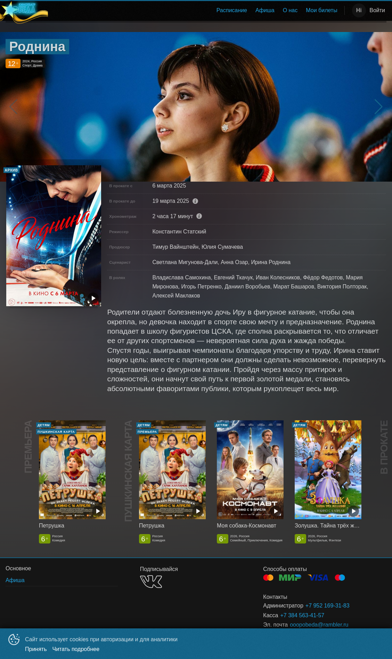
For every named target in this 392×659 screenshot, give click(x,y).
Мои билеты (321, 10)
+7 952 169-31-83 (327, 606)
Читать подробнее (76, 649)
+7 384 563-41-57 (302, 615)
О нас (290, 10)
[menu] (195, 10)
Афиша (265, 10)
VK (151, 581)
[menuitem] (231, 10)
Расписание (232, 10)
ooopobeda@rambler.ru (319, 625)
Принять (36, 649)
